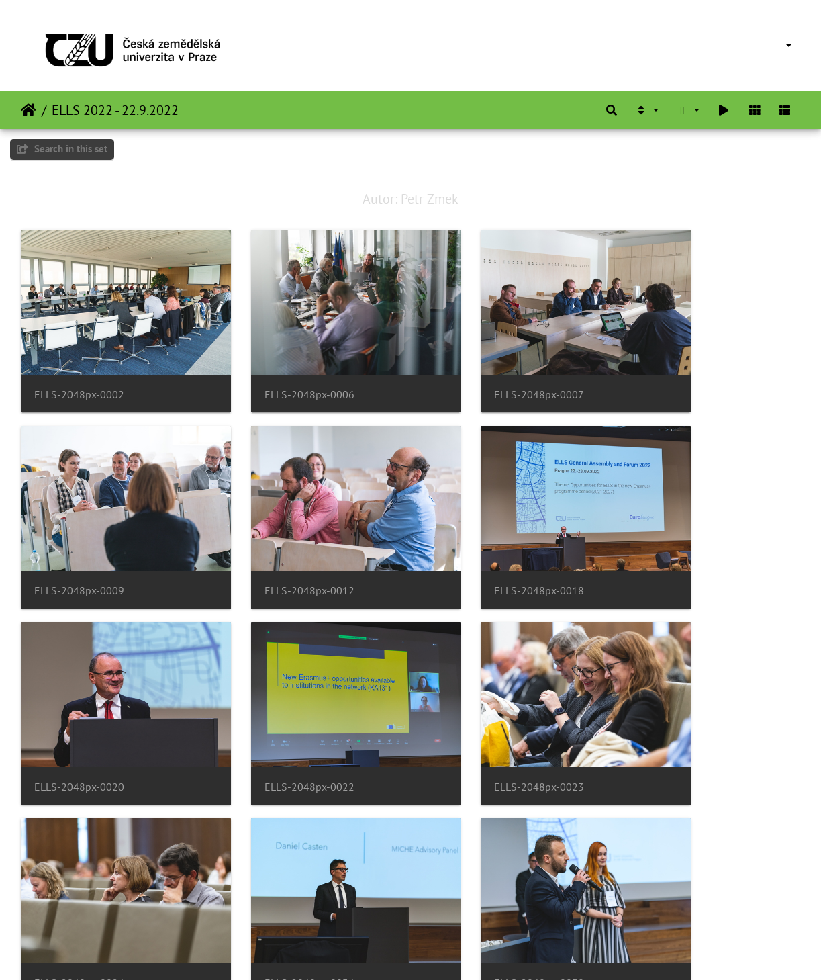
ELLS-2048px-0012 (79, 549)
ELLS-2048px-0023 (79, 724)
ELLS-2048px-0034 (479, 724)
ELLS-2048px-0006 (279, 373)
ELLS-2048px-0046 (479, 899)
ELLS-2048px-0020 (479, 549)
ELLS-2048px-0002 (79, 373)
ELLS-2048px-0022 (679, 549)
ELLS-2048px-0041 (279, 899)
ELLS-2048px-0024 (279, 724)
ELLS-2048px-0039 (79, 899)
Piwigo (438, 952)
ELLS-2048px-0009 (679, 373)
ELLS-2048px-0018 (279, 549)
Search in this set (62, 148)
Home (28, 110)
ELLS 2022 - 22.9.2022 (115, 110)
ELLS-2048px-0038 (679, 724)
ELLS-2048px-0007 (479, 373)
